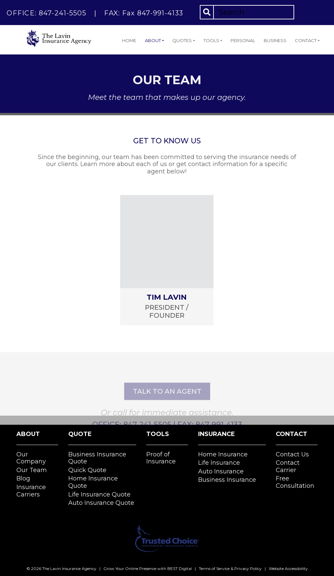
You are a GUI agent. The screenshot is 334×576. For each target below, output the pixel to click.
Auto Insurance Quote (101, 503)
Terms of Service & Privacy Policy (230, 568)
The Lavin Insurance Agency (69, 568)
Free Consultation (295, 482)
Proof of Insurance (161, 458)
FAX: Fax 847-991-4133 (143, 13)
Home (129, 40)
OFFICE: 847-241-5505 (46, 13)
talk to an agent (167, 409)
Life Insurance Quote (99, 494)
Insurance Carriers (31, 490)
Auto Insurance (221, 471)
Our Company (31, 458)
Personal (243, 40)
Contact (306, 40)
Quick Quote (87, 470)
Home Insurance (223, 454)
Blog (23, 478)
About (153, 40)
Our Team (31, 470)
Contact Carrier (288, 466)
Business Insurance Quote (97, 458)
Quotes (182, 40)
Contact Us (292, 454)
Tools (211, 40)
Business (275, 40)
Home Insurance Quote (93, 482)
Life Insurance (219, 462)
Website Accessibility (288, 568)
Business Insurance (227, 479)
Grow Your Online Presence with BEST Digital (147, 568)
